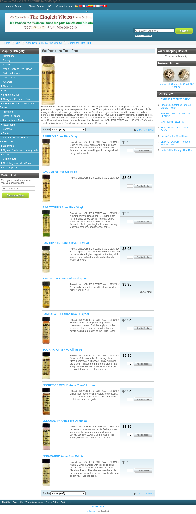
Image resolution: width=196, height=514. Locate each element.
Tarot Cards (9, 77)
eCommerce (92, 511)
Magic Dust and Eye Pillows (17, 69)
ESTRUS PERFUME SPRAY (176, 99)
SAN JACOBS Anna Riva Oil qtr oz (65, 278)
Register (19, 6)
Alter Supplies (10, 167)
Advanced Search (143, 35)
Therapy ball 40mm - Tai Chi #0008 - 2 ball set (176, 85)
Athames (7, 82)
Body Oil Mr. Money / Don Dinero (178, 150)
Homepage (9, 56)
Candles (7, 86)
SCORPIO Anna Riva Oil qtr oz (62, 349)
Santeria (7, 129)
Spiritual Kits (9, 159)
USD (49, 6)
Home (7, 43)
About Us (6, 502)
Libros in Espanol (12, 116)
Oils (18, 43)
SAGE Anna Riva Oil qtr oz (60, 171)
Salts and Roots (11, 73)
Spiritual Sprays (11, 94)
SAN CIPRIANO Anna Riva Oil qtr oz (66, 243)
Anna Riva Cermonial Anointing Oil (44, 43)
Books (6, 133)
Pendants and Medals (14, 120)
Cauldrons (8, 146)
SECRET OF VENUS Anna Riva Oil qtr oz (69, 385)
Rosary (6, 60)
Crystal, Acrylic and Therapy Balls (20, 150)
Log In (8, 6)
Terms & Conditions (34, 502)
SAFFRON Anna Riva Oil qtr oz (63, 136)
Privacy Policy (51, 502)
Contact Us (18, 502)
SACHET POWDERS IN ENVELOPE (14, 139)
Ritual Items (9, 124)
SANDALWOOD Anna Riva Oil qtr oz (66, 314)
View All (149, 129)
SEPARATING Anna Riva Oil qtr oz (65, 456)
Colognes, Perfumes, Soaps (17, 99)
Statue (6, 64)
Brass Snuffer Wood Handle (175, 136)
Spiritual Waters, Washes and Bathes (17, 105)
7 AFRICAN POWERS (172, 122)
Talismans (8, 111)
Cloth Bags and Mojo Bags (17, 163)
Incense (7, 154)
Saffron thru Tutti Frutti (79, 43)
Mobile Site (98, 506)
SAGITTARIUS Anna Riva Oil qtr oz (65, 207)
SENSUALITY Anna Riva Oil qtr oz (65, 420)
